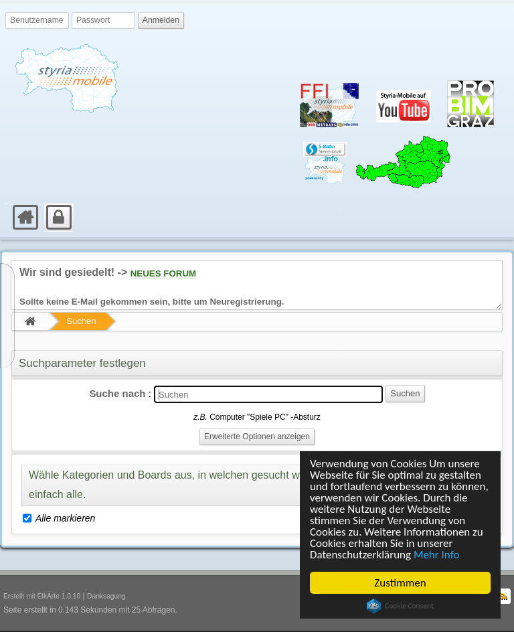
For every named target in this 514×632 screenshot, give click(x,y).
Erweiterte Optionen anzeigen (257, 436)
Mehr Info (437, 555)
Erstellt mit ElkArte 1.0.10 (41, 596)
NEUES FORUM (163, 273)
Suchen (81, 321)
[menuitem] (6, 204)
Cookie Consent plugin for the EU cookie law (400, 606)
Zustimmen (400, 583)
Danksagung (106, 596)
